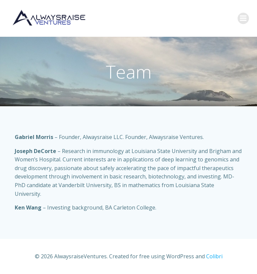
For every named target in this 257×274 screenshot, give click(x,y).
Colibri (214, 256)
